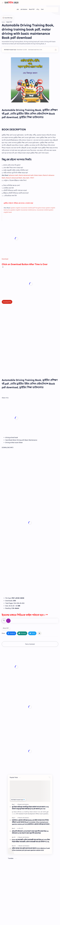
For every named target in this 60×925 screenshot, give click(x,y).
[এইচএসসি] (20, 828)
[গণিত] (37, 9)
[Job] (18, 9)
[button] (11, 633)
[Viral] (42, 9)
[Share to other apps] (39, 633)
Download (5, 259)
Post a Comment (30, 644)
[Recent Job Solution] (23, 804)
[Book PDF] (32, 9)
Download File (7, 302)
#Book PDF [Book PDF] (6, 628)
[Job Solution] (23, 9)
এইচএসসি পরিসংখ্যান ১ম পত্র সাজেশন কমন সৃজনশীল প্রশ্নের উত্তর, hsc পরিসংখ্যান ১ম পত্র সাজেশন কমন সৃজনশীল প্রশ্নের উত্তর (30, 832)
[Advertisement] (16, 238)
